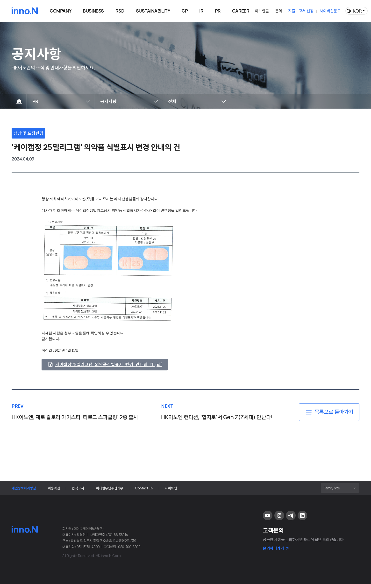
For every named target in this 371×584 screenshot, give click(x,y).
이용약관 (54, 488)
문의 (278, 11)
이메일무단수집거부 (109, 488)
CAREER (240, 11)
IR (201, 11)
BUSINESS (93, 11)
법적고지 (78, 488)
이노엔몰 (262, 11)
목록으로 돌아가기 (333, 412)
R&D (119, 11)
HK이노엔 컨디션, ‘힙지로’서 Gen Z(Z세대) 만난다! (217, 417)
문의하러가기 (273, 548)
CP (185, 11)
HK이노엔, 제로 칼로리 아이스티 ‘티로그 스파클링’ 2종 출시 (75, 417)
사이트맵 (171, 488)
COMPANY (60, 11)
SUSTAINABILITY (153, 11)
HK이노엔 (25, 11)
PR (218, 11)
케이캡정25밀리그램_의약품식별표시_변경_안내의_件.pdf (108, 364)
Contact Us (144, 488)
